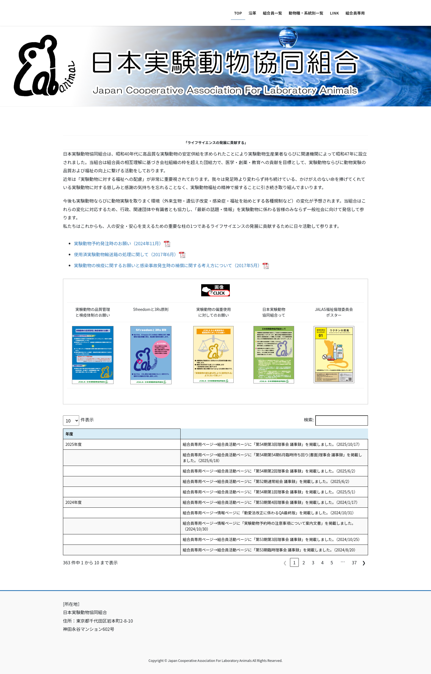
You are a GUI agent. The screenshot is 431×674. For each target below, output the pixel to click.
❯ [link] (364, 562)
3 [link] (313, 562)
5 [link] (332, 562)
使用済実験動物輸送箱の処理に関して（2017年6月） (126, 254)
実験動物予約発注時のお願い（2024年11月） (118, 243)
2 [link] (304, 562)
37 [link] (354, 562)
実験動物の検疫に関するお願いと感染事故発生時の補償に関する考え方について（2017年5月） (168, 265)
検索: (309, 419)
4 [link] (322, 562)
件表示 (87, 419)
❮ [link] (285, 562)
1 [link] (294, 562)
